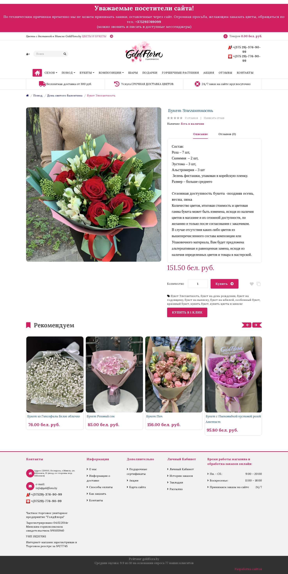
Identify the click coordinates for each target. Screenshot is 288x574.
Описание (200, 134)
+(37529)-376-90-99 (46, 494)
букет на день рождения (218, 296)
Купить (221, 284)
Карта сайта (137, 487)
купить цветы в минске (226, 304)
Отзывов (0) (227, 134)
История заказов (181, 476)
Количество (175, 283)
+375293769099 (148, 21)
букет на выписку (197, 300)
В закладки (251, 284)
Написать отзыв (214, 118)
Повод (38, 95)
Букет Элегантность (101, 95)
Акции (133, 480)
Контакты (96, 500)
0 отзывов (191, 118)
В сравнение (258, 284)
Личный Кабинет (182, 469)
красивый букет (178, 304)
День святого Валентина (64, 95)
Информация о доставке (98, 478)
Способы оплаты (101, 487)
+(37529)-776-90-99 (46, 501)
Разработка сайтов (248, 569)
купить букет (200, 304)
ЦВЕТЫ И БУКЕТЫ (94, 36)
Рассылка (176, 489)
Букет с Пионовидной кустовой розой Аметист (233, 419)
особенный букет (247, 300)
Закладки (176, 482)
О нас (93, 469)
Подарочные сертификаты (137, 471)
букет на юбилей (222, 300)
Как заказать (97, 493)
